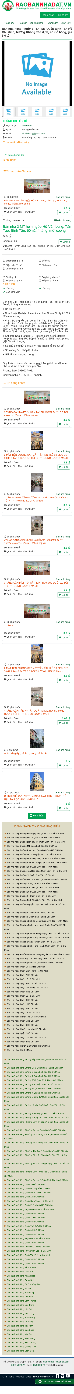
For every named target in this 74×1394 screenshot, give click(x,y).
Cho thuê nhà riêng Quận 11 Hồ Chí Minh (24, 1217)
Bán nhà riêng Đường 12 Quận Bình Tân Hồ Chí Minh (30, 875)
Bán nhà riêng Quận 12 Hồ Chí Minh (22, 979)
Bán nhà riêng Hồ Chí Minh (18, 1050)
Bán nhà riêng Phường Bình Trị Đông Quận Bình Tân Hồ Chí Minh (36, 921)
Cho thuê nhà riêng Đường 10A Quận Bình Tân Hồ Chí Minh (33, 1084)
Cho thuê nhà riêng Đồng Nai (19, 1280)
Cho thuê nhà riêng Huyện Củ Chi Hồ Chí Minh (27, 1247)
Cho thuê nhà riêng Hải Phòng (19, 1292)
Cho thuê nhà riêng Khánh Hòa (19, 1276)
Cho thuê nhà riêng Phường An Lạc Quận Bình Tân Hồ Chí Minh (35, 1130)
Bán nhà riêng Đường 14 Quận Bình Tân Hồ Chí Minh (30, 896)
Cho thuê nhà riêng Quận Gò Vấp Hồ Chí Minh (26, 1188)
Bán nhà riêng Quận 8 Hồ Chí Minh (21, 1000)
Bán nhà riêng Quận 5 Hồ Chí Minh (21, 1021)
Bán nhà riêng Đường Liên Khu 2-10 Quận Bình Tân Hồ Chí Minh (35, 879)
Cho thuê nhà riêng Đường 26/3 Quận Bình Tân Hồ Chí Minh (33, 1080)
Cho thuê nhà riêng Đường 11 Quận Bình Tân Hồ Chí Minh (32, 1088)
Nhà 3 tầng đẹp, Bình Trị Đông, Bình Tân (25, 753)
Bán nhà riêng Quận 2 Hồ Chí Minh (21, 1033)
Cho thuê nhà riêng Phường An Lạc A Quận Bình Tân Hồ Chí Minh (36, 1180)
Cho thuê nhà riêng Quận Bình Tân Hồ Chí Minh (27, 1192)
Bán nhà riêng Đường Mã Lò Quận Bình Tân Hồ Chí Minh (32, 837)
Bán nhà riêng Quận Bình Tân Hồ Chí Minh (25, 983)
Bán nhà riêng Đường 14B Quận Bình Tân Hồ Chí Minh (31, 883)
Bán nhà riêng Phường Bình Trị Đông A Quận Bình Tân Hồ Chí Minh (36, 933)
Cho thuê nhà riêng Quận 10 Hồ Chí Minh (24, 1184)
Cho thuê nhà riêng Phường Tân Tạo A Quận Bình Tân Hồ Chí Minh (36, 1151)
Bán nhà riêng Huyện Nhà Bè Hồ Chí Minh (25, 1017)
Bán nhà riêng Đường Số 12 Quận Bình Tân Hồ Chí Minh (31, 887)
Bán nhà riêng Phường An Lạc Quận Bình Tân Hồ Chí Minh (32, 942)
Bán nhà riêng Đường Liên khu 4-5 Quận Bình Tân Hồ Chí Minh (34, 842)
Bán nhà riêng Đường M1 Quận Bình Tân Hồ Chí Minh (30, 846)
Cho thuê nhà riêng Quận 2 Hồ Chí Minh (24, 1242)
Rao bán (23, 23)
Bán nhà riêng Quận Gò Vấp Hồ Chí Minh (24, 967)
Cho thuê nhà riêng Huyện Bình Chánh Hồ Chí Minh (29, 1209)
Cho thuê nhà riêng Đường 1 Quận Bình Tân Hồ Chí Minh (32, 1076)
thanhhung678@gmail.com (55, 1361)
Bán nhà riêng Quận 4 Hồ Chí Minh (21, 1042)
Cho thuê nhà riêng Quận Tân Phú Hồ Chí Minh (27, 1255)
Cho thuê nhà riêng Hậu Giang (19, 1317)
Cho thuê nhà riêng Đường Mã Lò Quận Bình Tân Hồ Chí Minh (34, 1113)
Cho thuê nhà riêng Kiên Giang (19, 1338)
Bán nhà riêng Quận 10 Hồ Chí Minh (22, 996)
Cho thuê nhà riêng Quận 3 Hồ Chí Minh (24, 1230)
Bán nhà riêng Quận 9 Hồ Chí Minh (21, 992)
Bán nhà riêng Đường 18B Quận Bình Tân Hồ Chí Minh (31, 867)
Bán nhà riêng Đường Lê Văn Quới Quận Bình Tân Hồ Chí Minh (35, 858)
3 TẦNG (8, 625)
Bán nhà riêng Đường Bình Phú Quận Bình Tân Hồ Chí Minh (33, 900)
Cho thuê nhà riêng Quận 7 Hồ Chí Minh (24, 1263)
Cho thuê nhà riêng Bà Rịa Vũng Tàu (22, 1284)
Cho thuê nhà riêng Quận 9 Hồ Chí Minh (24, 1213)
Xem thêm (37, 815)
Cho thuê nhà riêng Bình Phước (20, 1301)
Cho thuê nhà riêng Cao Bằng (19, 1330)
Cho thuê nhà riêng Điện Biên (19, 1351)
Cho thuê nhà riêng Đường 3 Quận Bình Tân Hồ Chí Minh (32, 1072)
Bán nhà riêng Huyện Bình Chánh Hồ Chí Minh (27, 1046)
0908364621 (28, 125)
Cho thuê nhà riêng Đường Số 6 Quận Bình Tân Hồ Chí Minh (33, 1068)
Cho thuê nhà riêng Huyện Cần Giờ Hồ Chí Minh (27, 1251)
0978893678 (38, 1365)
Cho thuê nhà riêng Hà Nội (17, 1288)
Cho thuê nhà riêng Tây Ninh (18, 1326)
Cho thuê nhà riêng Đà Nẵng (18, 1321)
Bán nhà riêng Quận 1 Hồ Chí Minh (21, 1004)
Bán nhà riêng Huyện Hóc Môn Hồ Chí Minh (25, 1029)
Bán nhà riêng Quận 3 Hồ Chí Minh (21, 1008)
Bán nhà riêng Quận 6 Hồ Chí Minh (21, 1025)
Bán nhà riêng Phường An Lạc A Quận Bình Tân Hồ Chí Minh (33, 962)
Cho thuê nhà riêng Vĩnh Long (19, 1313)
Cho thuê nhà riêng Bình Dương (20, 1342)
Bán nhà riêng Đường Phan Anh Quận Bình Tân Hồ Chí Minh (33, 850)
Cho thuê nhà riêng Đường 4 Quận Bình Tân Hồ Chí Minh (32, 1093)
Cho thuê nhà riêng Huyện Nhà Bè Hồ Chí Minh (27, 1238)
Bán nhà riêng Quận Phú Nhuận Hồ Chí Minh (26, 987)
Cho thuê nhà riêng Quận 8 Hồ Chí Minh (24, 1222)
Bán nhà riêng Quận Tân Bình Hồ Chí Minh (25, 1037)
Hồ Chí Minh (52, 23)
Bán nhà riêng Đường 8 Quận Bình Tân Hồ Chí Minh (29, 917)
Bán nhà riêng (36, 23)
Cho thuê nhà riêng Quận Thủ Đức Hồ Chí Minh (27, 1226)
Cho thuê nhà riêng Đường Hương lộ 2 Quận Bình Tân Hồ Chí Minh (36, 1117)
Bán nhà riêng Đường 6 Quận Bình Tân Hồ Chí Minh (29, 912)
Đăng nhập (48, 15)
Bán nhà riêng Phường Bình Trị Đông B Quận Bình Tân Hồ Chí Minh (37, 954)
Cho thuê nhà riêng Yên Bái (18, 1334)
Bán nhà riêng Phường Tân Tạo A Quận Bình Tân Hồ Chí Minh (34, 958)
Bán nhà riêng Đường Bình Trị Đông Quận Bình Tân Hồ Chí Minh (35, 862)
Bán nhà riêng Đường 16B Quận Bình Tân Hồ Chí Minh (31, 892)
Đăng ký (63, 15)
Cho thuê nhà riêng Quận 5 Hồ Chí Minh (24, 1259)
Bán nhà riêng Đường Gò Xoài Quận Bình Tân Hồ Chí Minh (32, 854)
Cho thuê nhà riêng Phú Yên (18, 1296)
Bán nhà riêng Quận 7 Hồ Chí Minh (21, 975)
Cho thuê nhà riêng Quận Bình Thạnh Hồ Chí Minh (28, 1201)
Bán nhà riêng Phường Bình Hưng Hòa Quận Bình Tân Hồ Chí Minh (36, 937)
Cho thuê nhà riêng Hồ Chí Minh (20, 1267)
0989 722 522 (18, 1365)
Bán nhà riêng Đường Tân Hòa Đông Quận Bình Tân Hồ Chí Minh (35, 871)
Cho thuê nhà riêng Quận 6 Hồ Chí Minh (24, 1234)
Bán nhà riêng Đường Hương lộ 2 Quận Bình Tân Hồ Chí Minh (34, 833)
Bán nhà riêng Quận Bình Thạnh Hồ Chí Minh (26, 971)
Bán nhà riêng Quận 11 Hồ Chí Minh (22, 1012)
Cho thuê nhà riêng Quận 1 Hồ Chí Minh (24, 1197)
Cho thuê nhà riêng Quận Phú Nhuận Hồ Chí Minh (28, 1205)
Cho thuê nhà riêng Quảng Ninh (20, 1346)
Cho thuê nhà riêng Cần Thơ (18, 1271)
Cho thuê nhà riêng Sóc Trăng (19, 1305)
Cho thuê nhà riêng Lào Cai (18, 1309)
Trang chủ (9, 23)
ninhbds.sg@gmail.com (33, 133)
